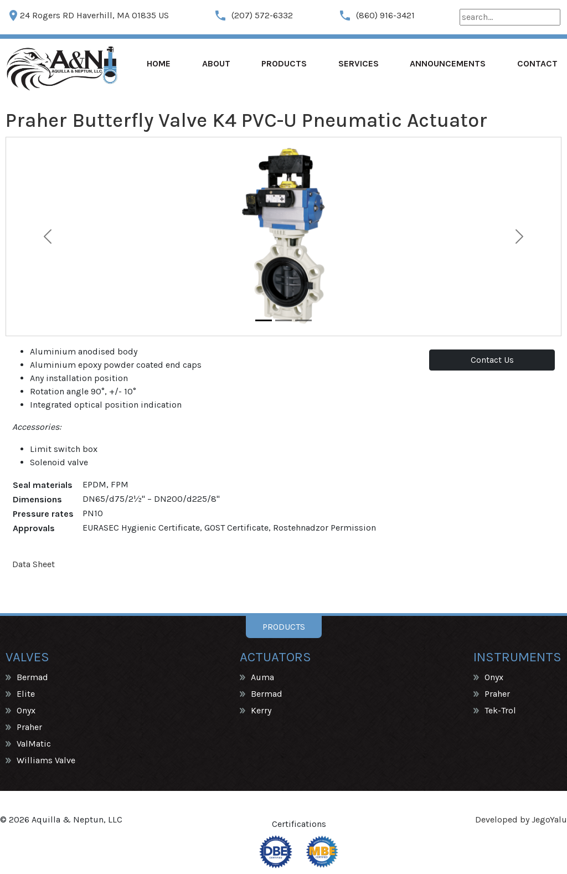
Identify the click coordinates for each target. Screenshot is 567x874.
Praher (29, 727)
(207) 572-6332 (253, 15)
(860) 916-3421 (376, 15)
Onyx (26, 710)
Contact (537, 63)
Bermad (32, 677)
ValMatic (34, 743)
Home (159, 63)
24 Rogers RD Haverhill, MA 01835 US (88, 15)
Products (284, 63)
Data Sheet (33, 564)
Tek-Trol (500, 710)
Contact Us (492, 359)
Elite (26, 693)
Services (358, 63)
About (216, 63)
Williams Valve (46, 760)
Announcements (448, 63)
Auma (262, 677)
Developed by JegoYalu (521, 819)
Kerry (261, 710)
